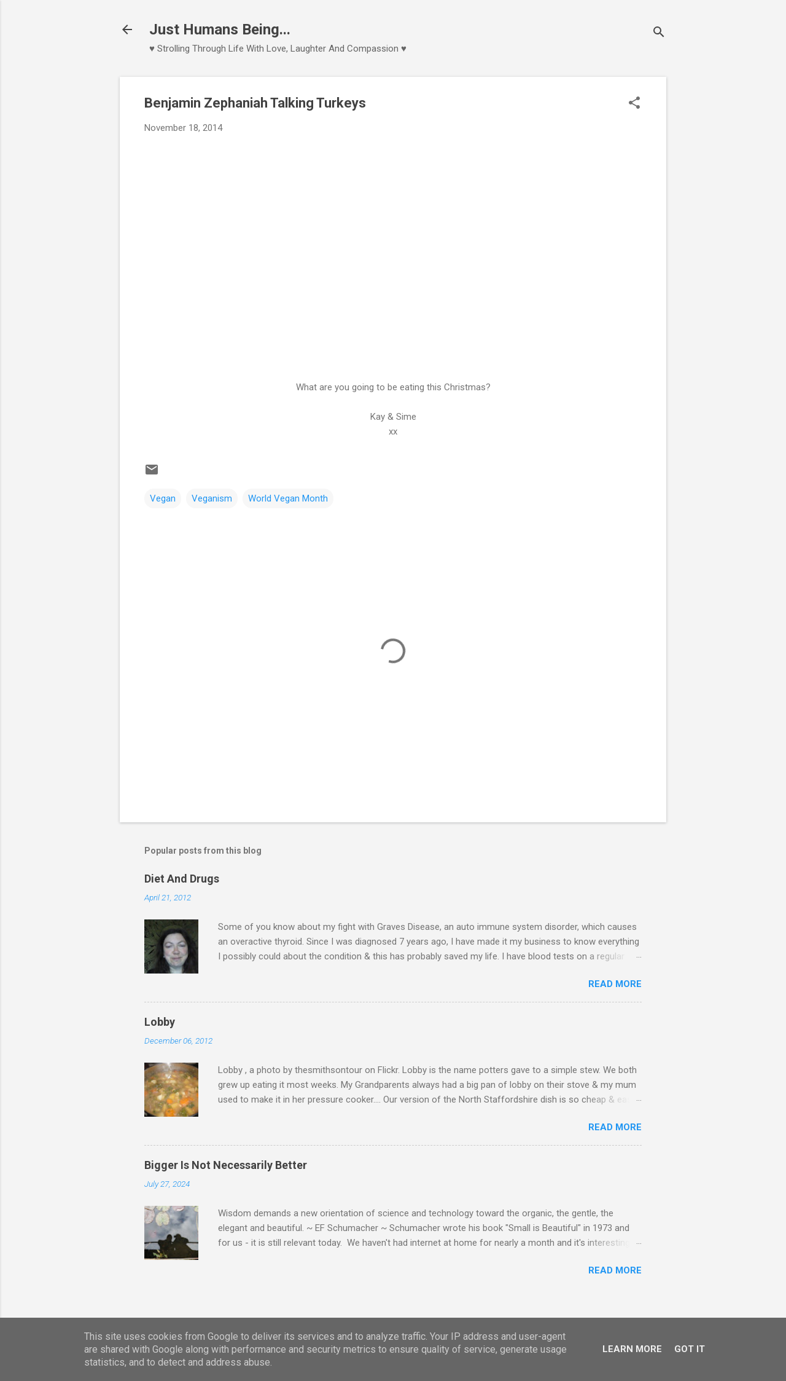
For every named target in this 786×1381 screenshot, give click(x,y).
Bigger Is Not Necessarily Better (225, 1165)
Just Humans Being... (219, 29)
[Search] (659, 33)
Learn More (632, 1349)
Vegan (163, 498)
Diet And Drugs (181, 878)
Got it (689, 1349)
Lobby (159, 1021)
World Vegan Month (288, 498)
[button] (634, 103)
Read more (615, 984)
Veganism (212, 498)
